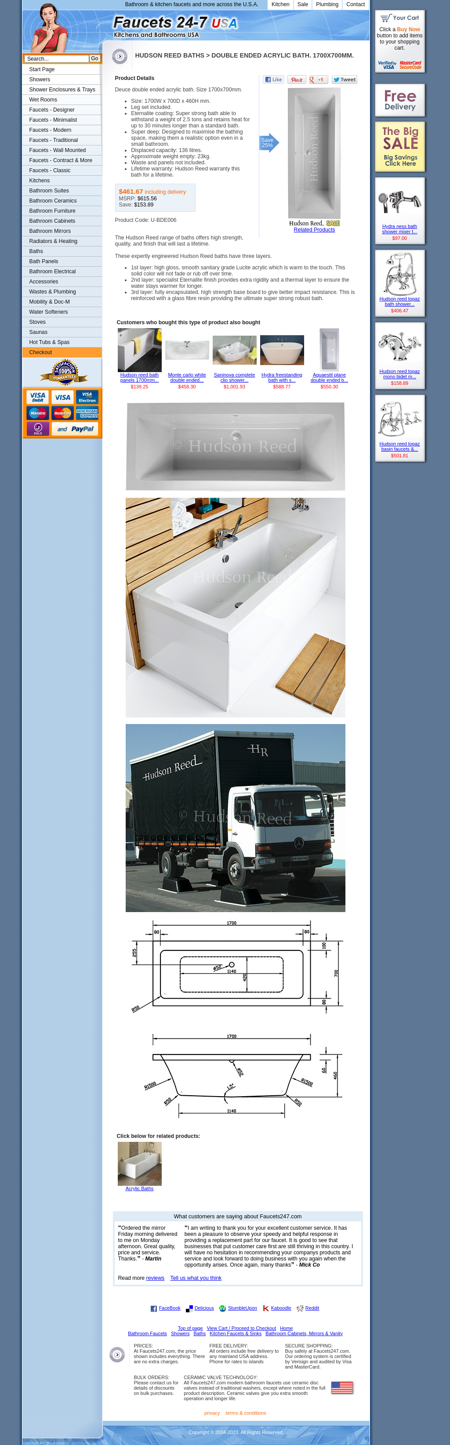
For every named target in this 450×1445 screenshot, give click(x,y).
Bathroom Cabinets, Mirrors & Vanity (304, 1333)
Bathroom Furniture (52, 211)
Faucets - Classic (50, 170)
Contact (355, 4)
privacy (212, 1413)
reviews (155, 1278)
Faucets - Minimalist (53, 120)
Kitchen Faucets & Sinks (235, 1333)
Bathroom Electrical (52, 271)
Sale (303, 4)
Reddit (312, 1308)
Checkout (40, 352)
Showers (40, 79)
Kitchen (281, 4)
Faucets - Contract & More (60, 160)
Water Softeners (48, 312)
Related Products (314, 230)
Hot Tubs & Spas (49, 342)
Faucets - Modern (50, 130)
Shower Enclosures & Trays (62, 90)
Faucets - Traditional (53, 140)
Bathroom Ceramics (53, 201)
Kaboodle (281, 1308)
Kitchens (39, 180)
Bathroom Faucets (147, 1333)
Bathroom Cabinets (52, 221)
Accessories (43, 282)
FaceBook (170, 1308)
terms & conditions (246, 1413)
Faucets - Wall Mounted (57, 150)
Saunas (38, 332)
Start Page (42, 69)
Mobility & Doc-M (49, 302)
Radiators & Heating (53, 241)
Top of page (190, 1328)
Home (286, 1328)
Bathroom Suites (49, 191)
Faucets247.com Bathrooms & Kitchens (106, 23)
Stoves (37, 322)
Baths (36, 251)
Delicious (204, 1308)
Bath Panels (43, 261)
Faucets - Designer (52, 110)
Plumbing (327, 4)
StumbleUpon (242, 1308)
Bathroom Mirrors (50, 231)
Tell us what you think (196, 1278)
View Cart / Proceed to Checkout (241, 1328)
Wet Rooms (43, 100)
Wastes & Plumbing (52, 292)
